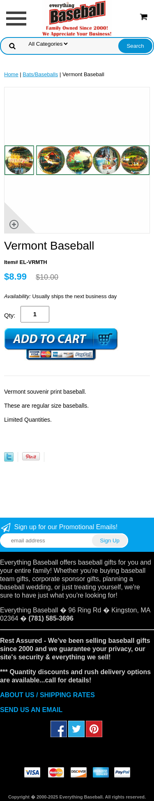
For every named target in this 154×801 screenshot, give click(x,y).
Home (11, 74)
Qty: (10, 315)
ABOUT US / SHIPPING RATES (47, 694)
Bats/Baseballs (40, 74)
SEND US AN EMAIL (31, 709)
